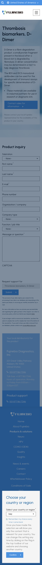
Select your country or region (20, 509)
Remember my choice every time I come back (20, 520)
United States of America (23, 2)
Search (3, 2)
